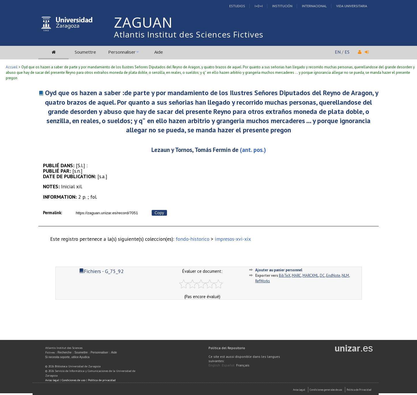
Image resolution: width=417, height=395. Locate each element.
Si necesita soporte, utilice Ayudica (67, 357)
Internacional (314, 6)
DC (322, 275)
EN (338, 52)
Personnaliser (122, 52)
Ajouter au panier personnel (278, 270)
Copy (159, 212)
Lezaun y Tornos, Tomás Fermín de (194, 150)
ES (347, 52)
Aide (158, 52)
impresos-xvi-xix (233, 239)
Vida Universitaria (351, 6)
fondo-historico (192, 239)
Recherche (65, 352)
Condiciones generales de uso (326, 389)
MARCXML (310, 275)
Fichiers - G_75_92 (101, 271)
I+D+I (259, 6)
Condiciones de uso (73, 380)
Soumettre (85, 52)
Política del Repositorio (226, 348)
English (214, 365)
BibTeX (284, 275)
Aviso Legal (299, 389)
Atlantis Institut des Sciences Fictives (188, 34)
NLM (345, 275)
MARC (296, 275)
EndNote (333, 275)
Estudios (237, 6)
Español (228, 365)
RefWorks (262, 281)
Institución (282, 6)
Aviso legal (52, 380)
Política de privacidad (102, 380)
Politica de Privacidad (359, 389)
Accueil (12, 67)
